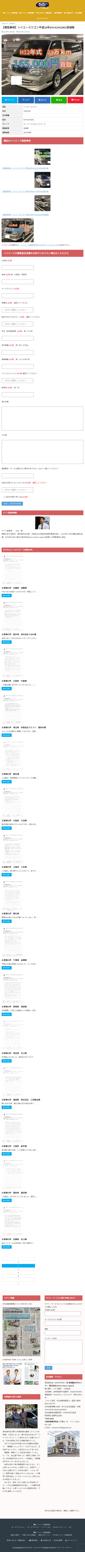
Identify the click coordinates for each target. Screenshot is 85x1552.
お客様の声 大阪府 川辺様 (14, 821)
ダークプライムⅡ (18, 1527)
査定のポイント (44, 1535)
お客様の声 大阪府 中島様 (14, 681)
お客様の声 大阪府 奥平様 (14, 1146)
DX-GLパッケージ (59, 1527)
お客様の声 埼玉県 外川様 (14, 1053)
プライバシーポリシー (64, 1547)
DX (70, 1527)
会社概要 (78, 13)
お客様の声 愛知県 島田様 (14, 1193)
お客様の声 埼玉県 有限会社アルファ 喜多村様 (24, 728)
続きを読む (6, 595)
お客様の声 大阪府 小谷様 (14, 867)
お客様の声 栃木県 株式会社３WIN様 (19, 634)
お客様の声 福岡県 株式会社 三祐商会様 (21, 1100)
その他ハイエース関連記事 (62, 1535)
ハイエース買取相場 (10, 13)
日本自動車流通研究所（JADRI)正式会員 (60, 1413)
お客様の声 (68, 13)
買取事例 (58, 13)
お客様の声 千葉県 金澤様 (14, 960)
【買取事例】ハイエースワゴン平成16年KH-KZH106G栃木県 (42, 158)
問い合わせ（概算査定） (44, 13)
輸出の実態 (15, 1535)
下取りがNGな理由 (29, 1535)
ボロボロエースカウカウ (33, 1547)
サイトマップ (42, 18)
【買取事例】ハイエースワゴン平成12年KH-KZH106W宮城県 (42, 204)
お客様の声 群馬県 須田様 (14, 1007)
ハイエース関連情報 (26, 13)
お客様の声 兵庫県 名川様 (14, 1239)
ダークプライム (33, 1527)
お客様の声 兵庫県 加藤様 (14, 588)
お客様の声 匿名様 (10, 774)
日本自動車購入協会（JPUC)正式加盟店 (60, 1407)
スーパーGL (46, 1527)
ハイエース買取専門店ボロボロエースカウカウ (39, 245)
